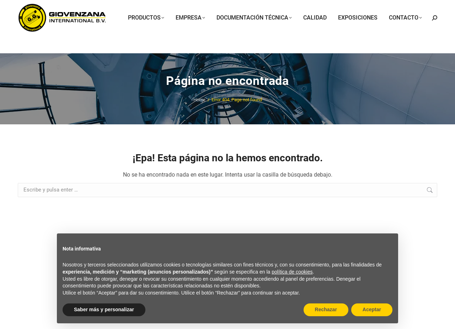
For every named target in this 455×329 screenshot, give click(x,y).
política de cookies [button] (292, 272)
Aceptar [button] (372, 309)
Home (199, 99)
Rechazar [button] (326, 309)
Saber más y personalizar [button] (104, 309)
